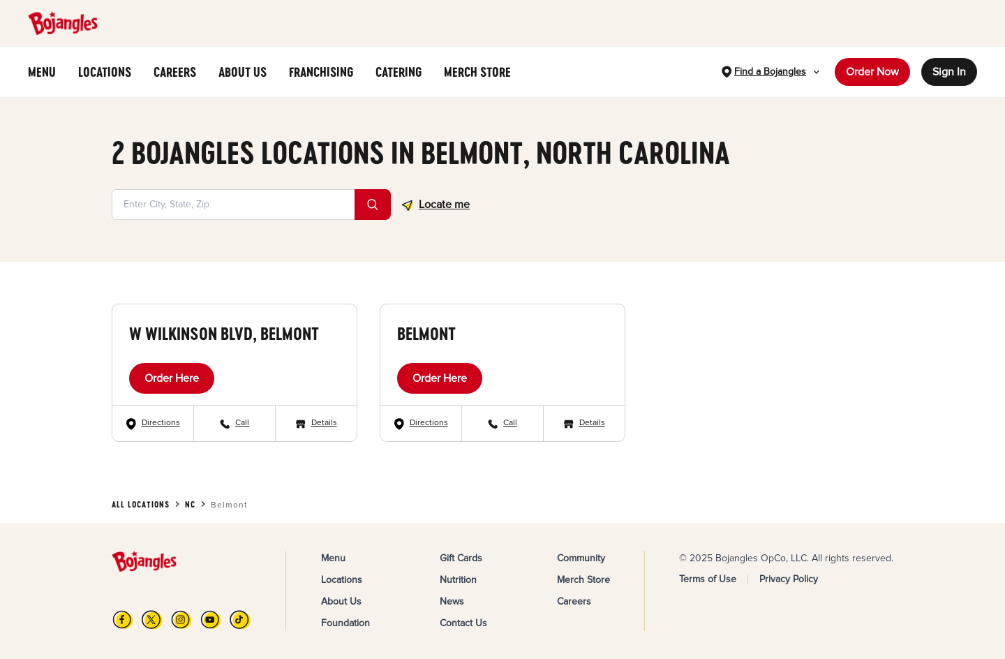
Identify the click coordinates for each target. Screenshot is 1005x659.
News (452, 601)
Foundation (345, 623)
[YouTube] (211, 619)
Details (324, 422)
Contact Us (463, 623)
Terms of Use (707, 579)
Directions (161, 422)
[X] (152, 619)
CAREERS (175, 72)
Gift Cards (461, 558)
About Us (341, 601)
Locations (341, 580)
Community (581, 558)
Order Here (171, 378)
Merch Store (583, 580)
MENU (42, 72)
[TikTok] (240, 619)
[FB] (123, 619)
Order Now (872, 72)
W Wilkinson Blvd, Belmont (224, 333)
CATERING (398, 72)
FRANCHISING (321, 72)
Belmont (426, 333)
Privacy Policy (788, 579)
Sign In (949, 72)
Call (242, 422)
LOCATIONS (104, 72)
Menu (333, 558)
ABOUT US (242, 72)
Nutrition (458, 580)
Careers (574, 601)
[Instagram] (181, 619)
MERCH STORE (477, 72)
